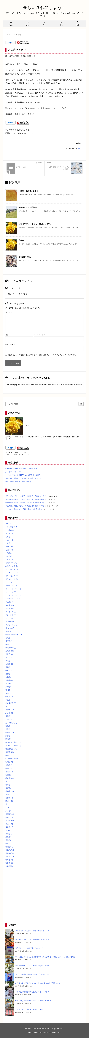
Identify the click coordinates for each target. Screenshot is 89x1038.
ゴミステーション (13, 595)
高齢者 (9, 863)
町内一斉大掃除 (12, 759)
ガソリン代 (10, 582)
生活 (9, 755)
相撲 (8, 775)
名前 (7, 335)
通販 (8, 834)
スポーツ (9, 608)
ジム (9, 602)
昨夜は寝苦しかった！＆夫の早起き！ (19, 481)
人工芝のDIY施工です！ (14, 472)
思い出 (9, 713)
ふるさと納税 (11, 566)
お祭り (9, 546)
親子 (8, 811)
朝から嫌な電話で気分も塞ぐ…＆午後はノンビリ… (24, 478)
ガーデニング (12, 586)
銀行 (8, 843)
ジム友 (9, 605)
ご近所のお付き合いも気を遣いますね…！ (30, 1009)
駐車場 (9, 860)
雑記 (9, 847)
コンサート (10, 592)
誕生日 (9, 817)
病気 (8, 765)
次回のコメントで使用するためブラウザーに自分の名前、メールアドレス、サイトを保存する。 (42, 355)
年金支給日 (10, 703)
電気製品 (9, 850)
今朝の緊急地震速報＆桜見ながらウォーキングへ (33, 992)
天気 (8, 677)
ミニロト (9, 618)
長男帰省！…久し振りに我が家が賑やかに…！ (32, 931)
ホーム (11, 35)
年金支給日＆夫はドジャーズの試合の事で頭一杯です (24, 503)
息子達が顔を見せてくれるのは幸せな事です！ (32, 939)
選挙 (8, 837)
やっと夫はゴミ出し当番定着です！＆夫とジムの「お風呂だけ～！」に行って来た (45, 957)
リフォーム (11, 625)
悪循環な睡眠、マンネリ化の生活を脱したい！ (32, 966)
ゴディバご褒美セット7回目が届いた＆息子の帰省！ (24, 509)
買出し (9, 824)
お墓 (8, 537)
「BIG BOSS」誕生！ (28, 191)
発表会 (9, 772)
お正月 (9, 540)
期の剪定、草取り (13, 742)
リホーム (9, 628)
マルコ (80, 149)
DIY (8, 524)
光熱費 (9, 651)
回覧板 (9, 664)
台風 (8, 661)
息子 (9, 719)
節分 (8, 785)
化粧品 (9, 654)
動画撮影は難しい (26, 257)
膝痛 (8, 794)
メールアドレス (39, 335)
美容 (8, 788)
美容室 (9, 791)
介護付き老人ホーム (13, 635)
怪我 (8, 716)
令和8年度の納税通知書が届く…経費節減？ (21, 468)
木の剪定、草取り (13, 745)
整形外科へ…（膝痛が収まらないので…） (30, 948)
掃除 (8, 726)
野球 (8, 840)
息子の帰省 (11, 723)
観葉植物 (9, 814)
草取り (9, 801)
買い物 (9, 821)
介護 (8, 631)
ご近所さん (11, 563)
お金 (8, 556)
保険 (8, 638)
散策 (8, 729)
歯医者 (9, 752)
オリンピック (11, 576)
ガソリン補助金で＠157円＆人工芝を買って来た (23, 475)
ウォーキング (11, 569)
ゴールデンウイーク (13, 599)
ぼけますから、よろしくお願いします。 (35, 224)
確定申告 (10, 778)
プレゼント (10, 615)
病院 (9, 768)
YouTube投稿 (11, 527)
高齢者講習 (10, 866)
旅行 (8, 736)
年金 (8, 700)
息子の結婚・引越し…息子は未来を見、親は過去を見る (25, 496)
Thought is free (56, 1032)
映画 (8, 739)
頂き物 (9, 856)
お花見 (9, 550)
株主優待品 (11, 749)
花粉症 (9, 798)
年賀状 (9, 697)
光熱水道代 (10, 648)
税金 (8, 781)
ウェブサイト (10, 344)
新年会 (21, 240)
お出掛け (9, 530)
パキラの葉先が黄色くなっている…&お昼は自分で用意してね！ (38, 983)
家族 (8, 693)
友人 (8, 657)
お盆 (8, 543)
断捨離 (9, 732)
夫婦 (8, 687)
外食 (8, 670)
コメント (8, 312)
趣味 (19, 35)
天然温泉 (9, 680)
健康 (8, 641)
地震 (8, 667)
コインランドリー (13, 589)
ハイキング (10, 612)
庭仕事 (9, 710)
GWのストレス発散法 (28, 207)
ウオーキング (12, 572)
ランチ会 (9, 621)
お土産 (9, 533)
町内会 (9, 762)
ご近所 (9, 559)
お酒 (8, 553)
